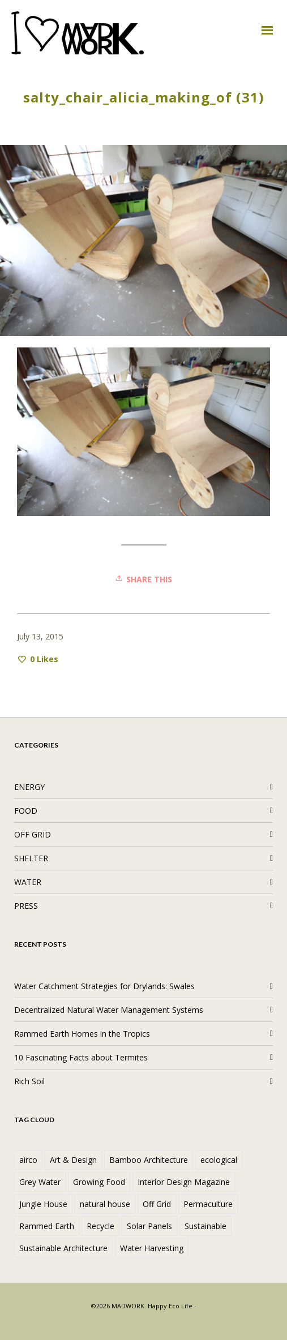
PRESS (26, 905)
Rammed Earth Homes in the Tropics (82, 1033)
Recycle (100, 1226)
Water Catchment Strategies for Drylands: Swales (104, 986)
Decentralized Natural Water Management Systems (108, 1009)
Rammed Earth (46, 1226)
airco (28, 1159)
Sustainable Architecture (63, 1248)
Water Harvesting (151, 1248)
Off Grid (157, 1204)
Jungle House (43, 1204)
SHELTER (31, 858)
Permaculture (208, 1204)
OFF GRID (32, 834)
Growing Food (99, 1181)
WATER (27, 882)
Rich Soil (29, 1081)
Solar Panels (149, 1226)
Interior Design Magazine (184, 1181)
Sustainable (205, 1226)
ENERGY (29, 786)
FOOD (25, 810)
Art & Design (73, 1159)
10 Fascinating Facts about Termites (81, 1057)
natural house (105, 1204)
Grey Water (40, 1181)
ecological (218, 1159)
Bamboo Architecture (148, 1159)
